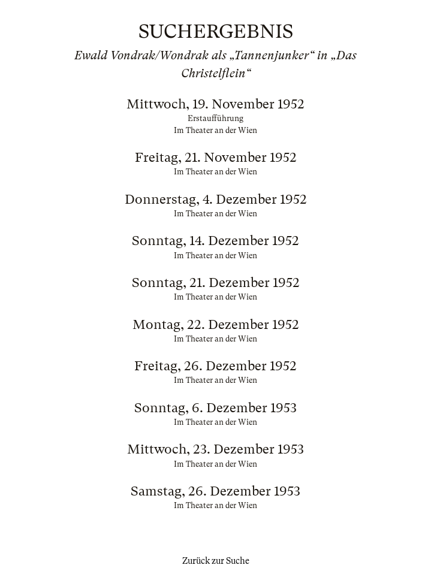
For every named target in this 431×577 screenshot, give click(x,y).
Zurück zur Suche (215, 561)
